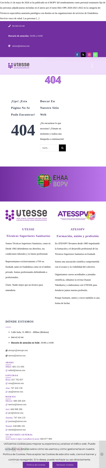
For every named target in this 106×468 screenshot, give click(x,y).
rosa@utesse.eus (16, 383)
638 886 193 (19, 426)
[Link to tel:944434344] (9, 26)
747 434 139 (16, 388)
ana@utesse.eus (15, 391)
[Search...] (49, 147)
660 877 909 (46, 439)
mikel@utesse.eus (16, 370)
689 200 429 (19, 401)
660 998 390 (16, 409)
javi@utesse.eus (15, 413)
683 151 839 (18, 366)
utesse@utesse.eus (21, 46)
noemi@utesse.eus (17, 429)
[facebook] (77, 54)
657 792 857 (17, 379)
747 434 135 (19, 417)
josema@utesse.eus (17, 421)
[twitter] (83, 54)
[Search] (62, 147)
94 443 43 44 (18, 26)
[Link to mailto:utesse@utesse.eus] (9, 46)
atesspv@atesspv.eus (18, 350)
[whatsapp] (95, 54)
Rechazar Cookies (64, 465)
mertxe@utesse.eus (17, 404)
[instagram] (89, 54)
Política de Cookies (36, 465)
